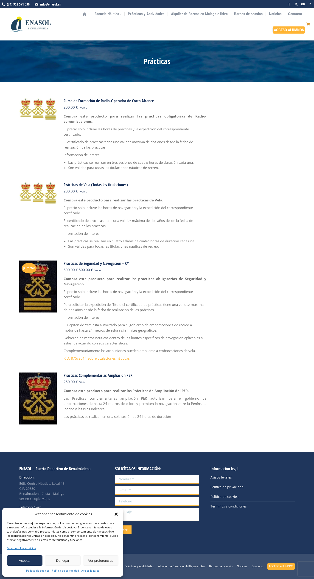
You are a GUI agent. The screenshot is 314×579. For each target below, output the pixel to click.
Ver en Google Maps (34, 498)
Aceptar (25, 560)
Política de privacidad (65, 571)
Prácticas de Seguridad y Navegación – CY (96, 263)
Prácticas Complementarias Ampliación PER (98, 375)
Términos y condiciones (228, 506)
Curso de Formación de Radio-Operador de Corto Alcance (109, 100)
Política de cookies (38, 571)
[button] (116, 514)
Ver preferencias (100, 560)
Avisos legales (90, 571)
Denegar (62, 560)
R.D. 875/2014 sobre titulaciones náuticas (97, 358)
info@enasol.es (50, 4)
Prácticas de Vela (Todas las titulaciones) (96, 184)
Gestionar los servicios (21, 548)
